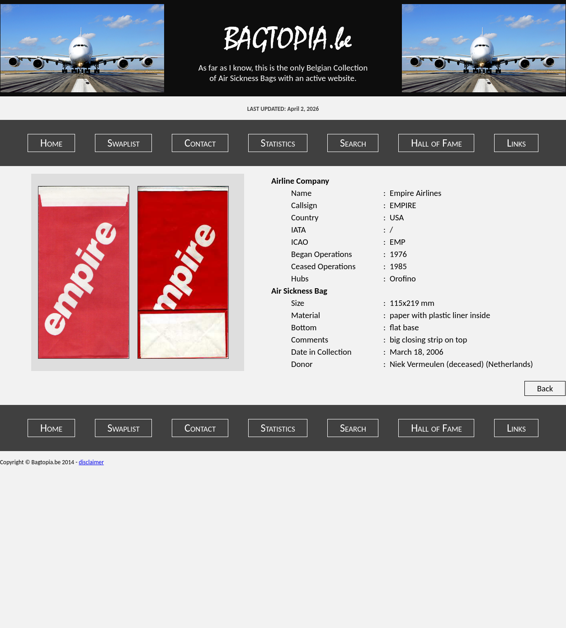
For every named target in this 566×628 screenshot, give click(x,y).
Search (353, 142)
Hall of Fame (436, 142)
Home (51, 142)
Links (516, 142)
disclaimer (91, 462)
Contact (200, 142)
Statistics (278, 142)
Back (545, 388)
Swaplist (123, 142)
